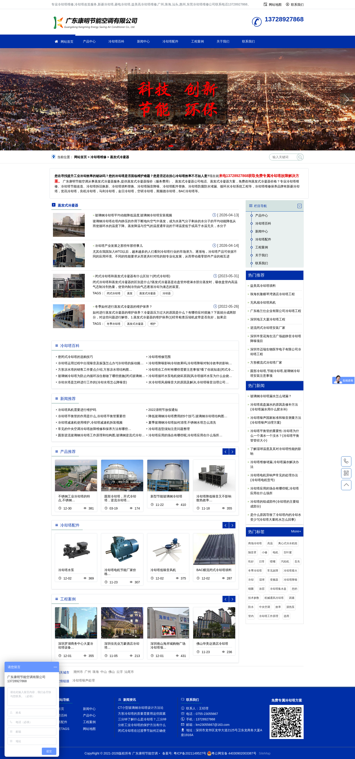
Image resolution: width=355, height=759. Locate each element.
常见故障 (272, 570)
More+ (296, 531)
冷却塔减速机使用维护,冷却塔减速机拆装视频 (90, 422)
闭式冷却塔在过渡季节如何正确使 (142, 730)
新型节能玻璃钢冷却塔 (166, 496)
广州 (88, 672)
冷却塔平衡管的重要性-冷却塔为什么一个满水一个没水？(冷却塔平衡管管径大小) (274, 435)
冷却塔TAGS (60, 729)
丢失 (297, 561)
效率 (278, 607)
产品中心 (89, 41)
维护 (153, 323)
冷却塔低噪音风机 (163, 570)
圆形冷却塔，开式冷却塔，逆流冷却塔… (120, 498)
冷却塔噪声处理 (83, 680)
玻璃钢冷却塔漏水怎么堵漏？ (271, 396)
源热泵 (290, 607)
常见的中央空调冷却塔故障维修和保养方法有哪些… (94, 429)
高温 (270, 543)
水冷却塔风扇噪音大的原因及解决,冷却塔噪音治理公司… (188, 382)
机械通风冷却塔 (274, 597)
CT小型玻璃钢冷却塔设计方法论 (141, 707)
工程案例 (197, 41)
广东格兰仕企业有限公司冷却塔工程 (275, 311)
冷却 (251, 579)
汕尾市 (129, 672)
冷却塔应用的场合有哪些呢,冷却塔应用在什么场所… (185, 435)
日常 (262, 561)
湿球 (262, 579)
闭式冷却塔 (113, 293)
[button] (171, 146)
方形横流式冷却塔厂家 (266, 362)
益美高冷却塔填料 (263, 285)
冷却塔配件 (170, 41)
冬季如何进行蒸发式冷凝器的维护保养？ (123, 306)
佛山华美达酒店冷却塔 (212, 643)
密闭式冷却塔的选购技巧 (75, 357)
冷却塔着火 (290, 570)
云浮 (119, 672)
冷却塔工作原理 (268, 616)
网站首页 (67, 41)
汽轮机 (285, 561)
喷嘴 (272, 561)
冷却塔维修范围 (159, 357)
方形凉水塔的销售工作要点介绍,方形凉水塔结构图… (95, 369)
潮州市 (78, 672)
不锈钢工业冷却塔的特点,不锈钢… (74, 498)
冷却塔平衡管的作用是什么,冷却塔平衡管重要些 (92, 416)
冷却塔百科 (116, 41)
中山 (103, 672)
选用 (286, 616)
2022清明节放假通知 (163, 410)
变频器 (274, 579)
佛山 (111, 672)
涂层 (262, 588)
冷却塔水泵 (66, 570)
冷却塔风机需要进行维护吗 (77, 410)
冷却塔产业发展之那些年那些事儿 (119, 245)
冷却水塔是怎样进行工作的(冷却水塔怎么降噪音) (92, 382)
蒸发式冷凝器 (147, 293)
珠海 (95, 672)
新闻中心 (143, 41)
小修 (264, 552)
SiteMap (264, 753)
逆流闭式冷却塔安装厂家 (267, 328)
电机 (275, 552)
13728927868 (346, 461)
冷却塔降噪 (290, 579)
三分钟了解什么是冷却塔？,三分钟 (142, 719)
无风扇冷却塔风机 (263, 302)
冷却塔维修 (96, 23)
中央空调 (264, 607)
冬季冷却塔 (113, 323)
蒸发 (129, 293)
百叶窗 (288, 552)
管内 (251, 616)
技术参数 (253, 597)
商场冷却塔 (255, 543)
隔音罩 (252, 552)
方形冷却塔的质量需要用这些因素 (142, 713)
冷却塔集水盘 (278, 588)
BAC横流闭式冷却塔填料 (214, 570)
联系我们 (297, 4)
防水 (251, 607)
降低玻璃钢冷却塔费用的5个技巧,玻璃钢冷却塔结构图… (188, 416)
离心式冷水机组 (287, 543)
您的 (294, 588)
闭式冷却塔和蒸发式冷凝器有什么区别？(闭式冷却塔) (132, 276)
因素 (292, 597)
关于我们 (223, 41)
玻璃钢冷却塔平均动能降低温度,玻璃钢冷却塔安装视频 (133, 215)
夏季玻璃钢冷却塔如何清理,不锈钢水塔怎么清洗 (182, 422)
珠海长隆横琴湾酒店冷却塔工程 (272, 294)
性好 (251, 561)
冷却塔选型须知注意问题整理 (169, 429)
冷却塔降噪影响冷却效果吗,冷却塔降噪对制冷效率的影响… (190, 363)
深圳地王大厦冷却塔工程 (267, 319)
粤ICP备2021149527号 (190, 753)
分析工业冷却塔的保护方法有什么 (142, 725)
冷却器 (166, 293)
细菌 (251, 588)
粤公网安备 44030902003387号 (231, 753)
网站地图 (275, 4)
